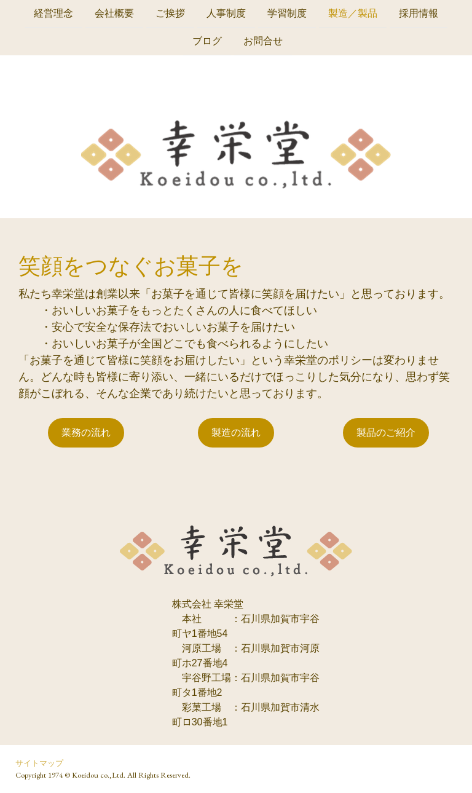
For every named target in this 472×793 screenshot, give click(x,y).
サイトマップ (39, 763)
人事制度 (226, 13)
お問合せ (263, 42)
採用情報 (418, 13)
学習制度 (287, 13)
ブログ (207, 42)
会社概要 (114, 13)
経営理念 (53, 13)
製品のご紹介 (385, 432)
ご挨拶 (170, 13)
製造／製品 (352, 13)
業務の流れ (86, 432)
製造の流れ (236, 432)
